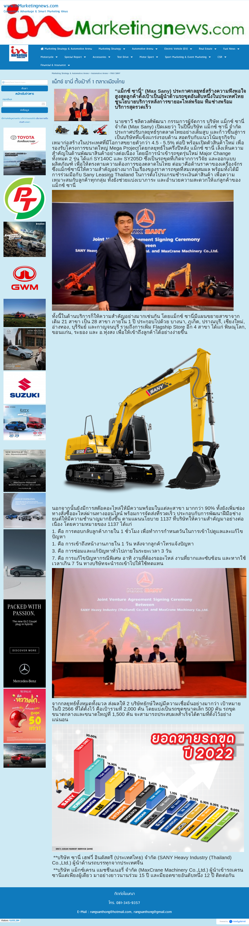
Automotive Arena (99, 73)
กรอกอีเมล (7, 99)
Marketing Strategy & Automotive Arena (70, 73)
